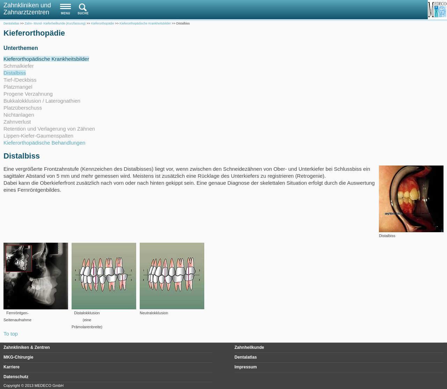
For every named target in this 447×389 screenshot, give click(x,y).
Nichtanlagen (18, 115)
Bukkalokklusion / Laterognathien (41, 101)
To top (10, 334)
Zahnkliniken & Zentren (26, 347)
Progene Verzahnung (28, 94)
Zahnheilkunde (249, 347)
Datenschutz (15, 376)
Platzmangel (17, 87)
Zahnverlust (17, 122)
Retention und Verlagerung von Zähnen (49, 129)
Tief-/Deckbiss (19, 80)
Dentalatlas (246, 357)
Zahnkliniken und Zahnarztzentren (27, 9)
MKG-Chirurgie (18, 357)
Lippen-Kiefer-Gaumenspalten (38, 136)
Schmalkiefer (18, 66)
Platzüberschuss (22, 108)
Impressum (246, 367)
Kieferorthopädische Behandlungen (44, 143)
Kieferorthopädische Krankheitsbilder (46, 59)
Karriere (11, 367)
